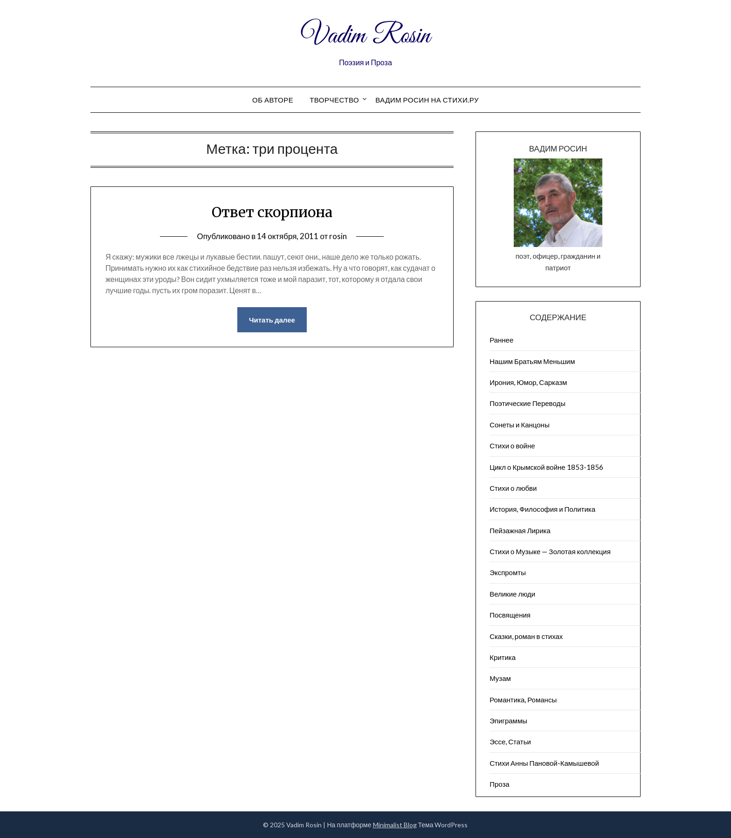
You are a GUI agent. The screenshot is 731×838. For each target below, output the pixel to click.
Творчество (334, 100)
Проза (500, 784)
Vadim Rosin (365, 36)
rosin (338, 236)
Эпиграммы (508, 720)
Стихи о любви (513, 488)
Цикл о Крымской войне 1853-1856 (546, 467)
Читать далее (272, 320)
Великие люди (512, 594)
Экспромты (508, 572)
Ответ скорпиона (272, 212)
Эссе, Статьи (510, 741)
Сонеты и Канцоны (520, 424)
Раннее (501, 340)
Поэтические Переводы (527, 403)
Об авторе (272, 100)
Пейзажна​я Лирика (520, 530)
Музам (500, 678)
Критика (503, 657)
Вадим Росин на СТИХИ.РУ (427, 100)
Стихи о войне (512, 445)
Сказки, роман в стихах (526, 636)
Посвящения (510, 615)
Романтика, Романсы (523, 699)
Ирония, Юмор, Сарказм (528, 382)
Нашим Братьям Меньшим (532, 361)
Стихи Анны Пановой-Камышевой (544, 763)
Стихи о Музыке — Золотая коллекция (550, 551)
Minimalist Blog (395, 825)
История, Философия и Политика (542, 509)
